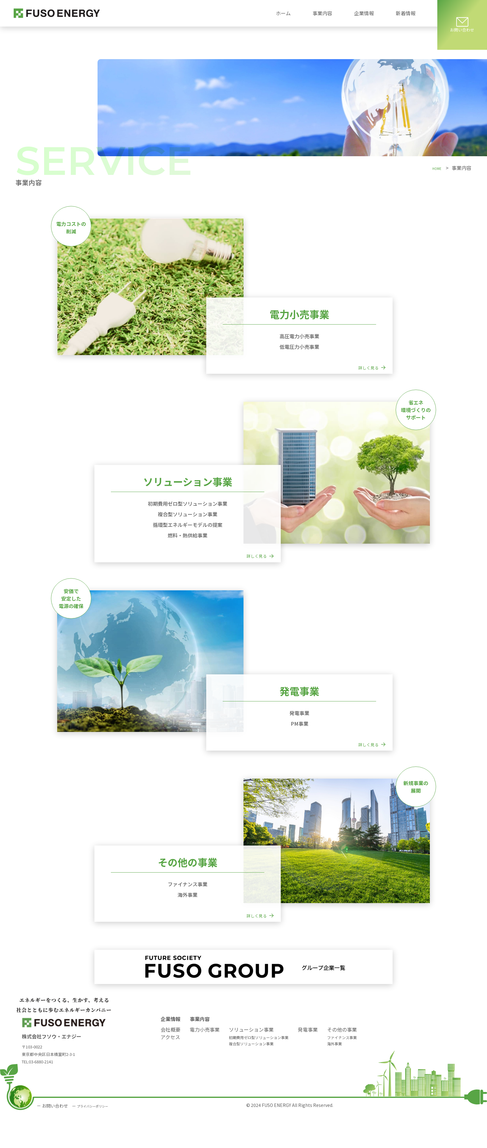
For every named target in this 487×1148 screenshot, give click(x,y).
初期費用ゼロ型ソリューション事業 (259, 1071)
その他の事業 (342, 1063)
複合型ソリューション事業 (251, 1077)
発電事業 (308, 1063)
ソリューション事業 (251, 1063)
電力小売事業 (205, 1063)
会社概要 (170, 1063)
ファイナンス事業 (342, 1071)
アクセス (170, 1071)
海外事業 (334, 1077)
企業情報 (170, 1053)
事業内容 (200, 1053)
